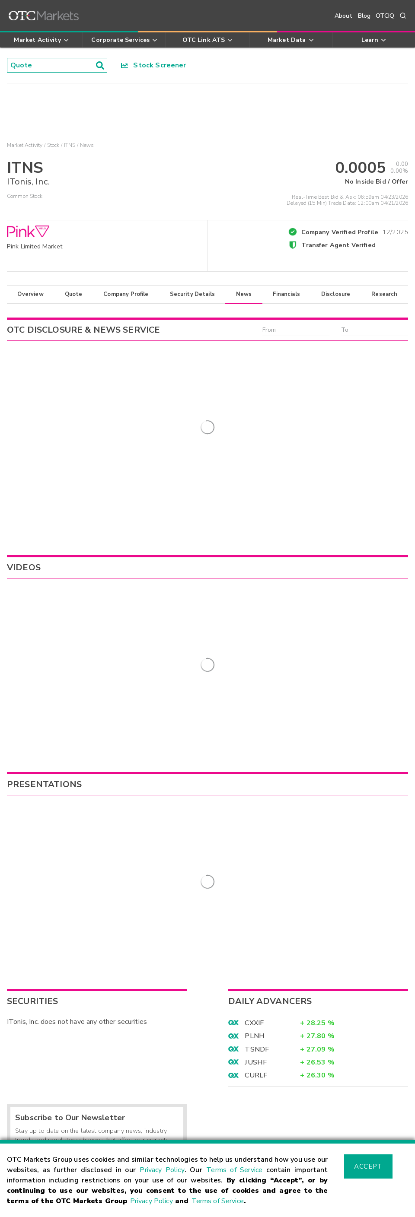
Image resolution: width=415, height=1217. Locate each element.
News (244, 294)
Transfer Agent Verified (338, 245)
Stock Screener (153, 65)
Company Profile (125, 294)
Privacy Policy (162, 1170)
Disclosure (336, 294)
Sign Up (162, 986)
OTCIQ (385, 16)
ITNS (70, 145)
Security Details (192, 294)
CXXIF (254, 841)
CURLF (256, 894)
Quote (74, 294)
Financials (286, 294)
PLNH (255, 854)
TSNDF (257, 867)
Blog (364, 16)
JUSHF (256, 880)
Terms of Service (234, 1170)
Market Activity (24, 145)
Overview (30, 294)
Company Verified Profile (354, 231)
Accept (368, 1166)
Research (384, 294)
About (344, 16)
